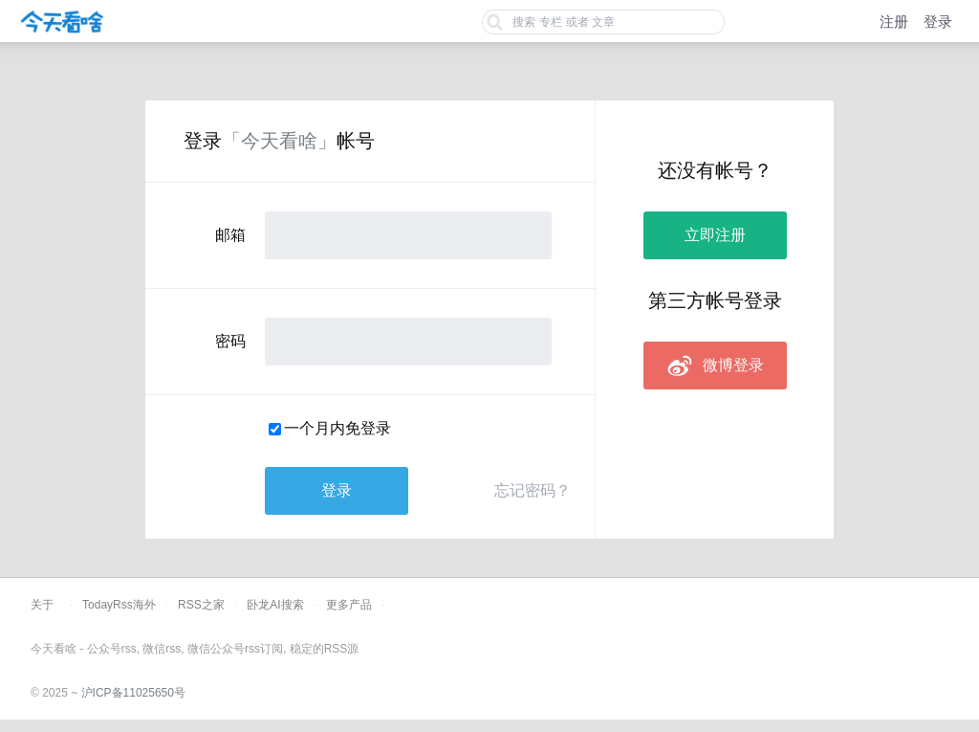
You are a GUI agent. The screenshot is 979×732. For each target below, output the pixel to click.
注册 (894, 21)
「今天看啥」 (279, 140)
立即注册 (715, 235)
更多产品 (349, 604)
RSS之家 (201, 604)
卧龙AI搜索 (275, 604)
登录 (938, 21)
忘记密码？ (532, 490)
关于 (42, 604)
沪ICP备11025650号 (133, 692)
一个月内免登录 (337, 428)
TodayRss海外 (119, 604)
